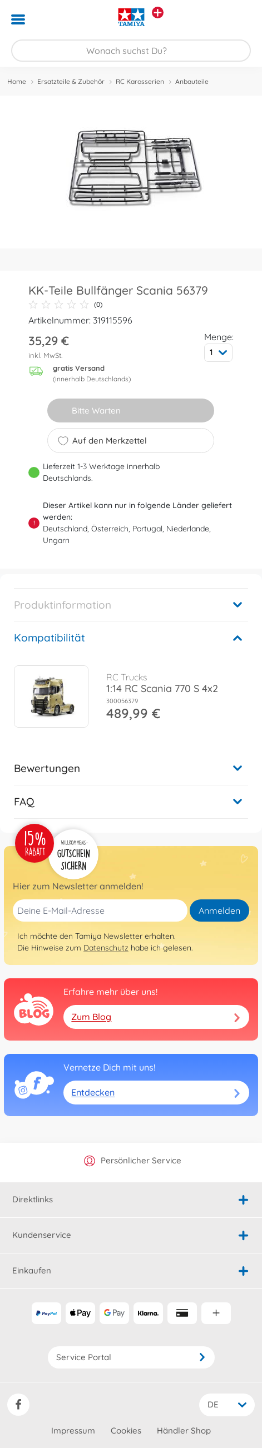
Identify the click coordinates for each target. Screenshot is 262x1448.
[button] (238, 19)
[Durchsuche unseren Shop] (131, 50)
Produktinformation (62, 604)
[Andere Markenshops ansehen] (158, 12)
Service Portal (131, 1357)
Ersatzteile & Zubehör (71, 81)
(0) (65, 304)
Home (16, 81)
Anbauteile (192, 81)
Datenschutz (105, 948)
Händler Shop (184, 1430)
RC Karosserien (140, 81)
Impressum (73, 1430)
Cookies (126, 1430)
